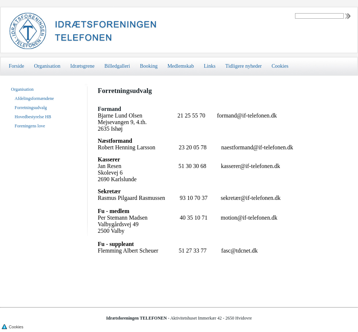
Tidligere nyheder (243, 66)
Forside (16, 66)
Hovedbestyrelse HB (33, 116)
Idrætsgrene (82, 66)
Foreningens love (30, 125)
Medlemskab (180, 66)
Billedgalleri (117, 66)
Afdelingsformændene (34, 98)
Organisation (47, 66)
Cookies (280, 66)
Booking (148, 66)
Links (210, 66)
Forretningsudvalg (31, 107)
